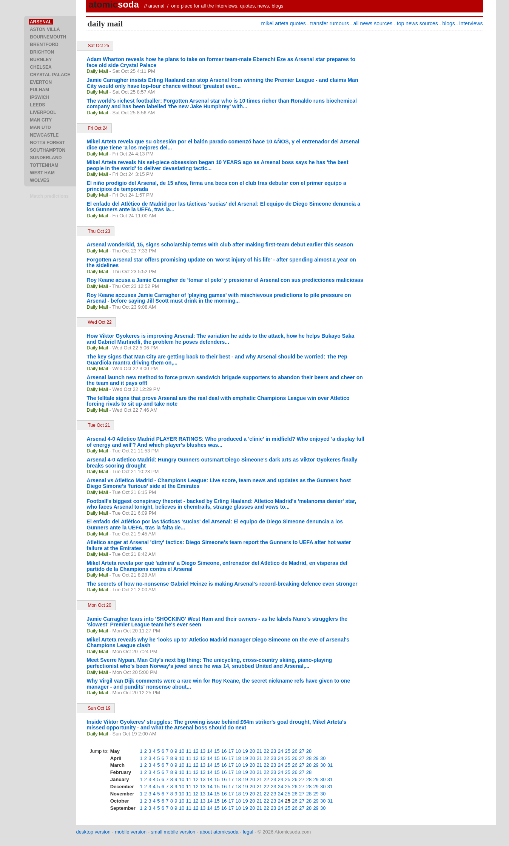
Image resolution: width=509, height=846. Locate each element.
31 (330, 765)
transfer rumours (329, 23)
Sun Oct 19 (99, 708)
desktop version (93, 832)
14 (210, 751)
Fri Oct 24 (98, 128)
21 (259, 751)
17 (231, 751)
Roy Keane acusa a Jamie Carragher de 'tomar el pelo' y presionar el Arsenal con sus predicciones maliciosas (225, 280)
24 (280, 751)
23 (273, 751)
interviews (471, 23)
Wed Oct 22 (100, 322)
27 (301, 751)
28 (309, 751)
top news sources (417, 23)
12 (195, 751)
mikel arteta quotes (283, 23)
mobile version (131, 832)
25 (287, 751)
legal (248, 832)
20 (252, 751)
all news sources (373, 23)
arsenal (156, 6)
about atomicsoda (219, 832)
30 (322, 758)
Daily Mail (97, 71)
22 (266, 751)
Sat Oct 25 (99, 45)
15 (216, 751)
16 (224, 751)
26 (294, 751)
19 (245, 751)
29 (315, 758)
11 (188, 751)
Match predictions (49, 196)
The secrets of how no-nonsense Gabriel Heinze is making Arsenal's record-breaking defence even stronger (222, 584)
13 (202, 751)
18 (238, 751)
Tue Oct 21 (99, 425)
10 (181, 751)
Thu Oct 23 (99, 231)
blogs (448, 23)
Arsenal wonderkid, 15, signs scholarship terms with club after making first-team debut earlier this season (220, 244)
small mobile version (173, 832)
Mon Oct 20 (99, 605)
